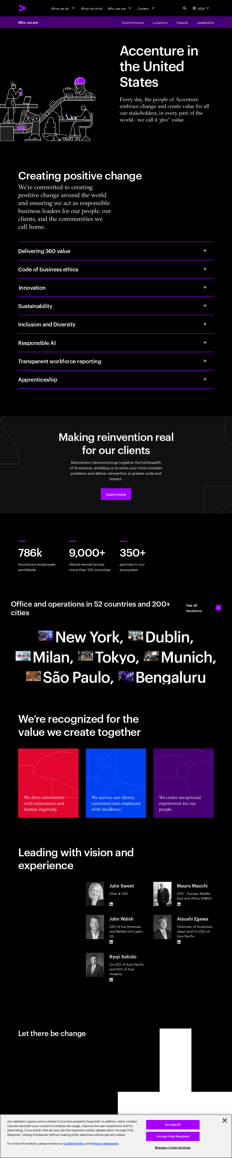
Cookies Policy (74, 1143)
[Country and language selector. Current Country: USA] (201, 8)
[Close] (225, 1120)
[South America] (70, 676)
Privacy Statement (105, 1143)
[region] (116, 1136)
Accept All (173, 1124)
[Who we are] (120, 8)
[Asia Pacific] (108, 656)
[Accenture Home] (22, 8)
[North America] (80, 635)
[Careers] (146, 8)
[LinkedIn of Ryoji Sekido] (111, 979)
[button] (116, 494)
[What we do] (63, 8)
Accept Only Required (173, 1136)
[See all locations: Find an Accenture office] (203, 607)
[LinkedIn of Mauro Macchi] (178, 904)
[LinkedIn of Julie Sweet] (111, 904)
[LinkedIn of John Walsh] (111, 941)
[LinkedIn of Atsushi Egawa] (178, 941)
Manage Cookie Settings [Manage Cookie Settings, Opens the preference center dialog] (173, 1147)
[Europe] (161, 635)
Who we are (28, 22)
